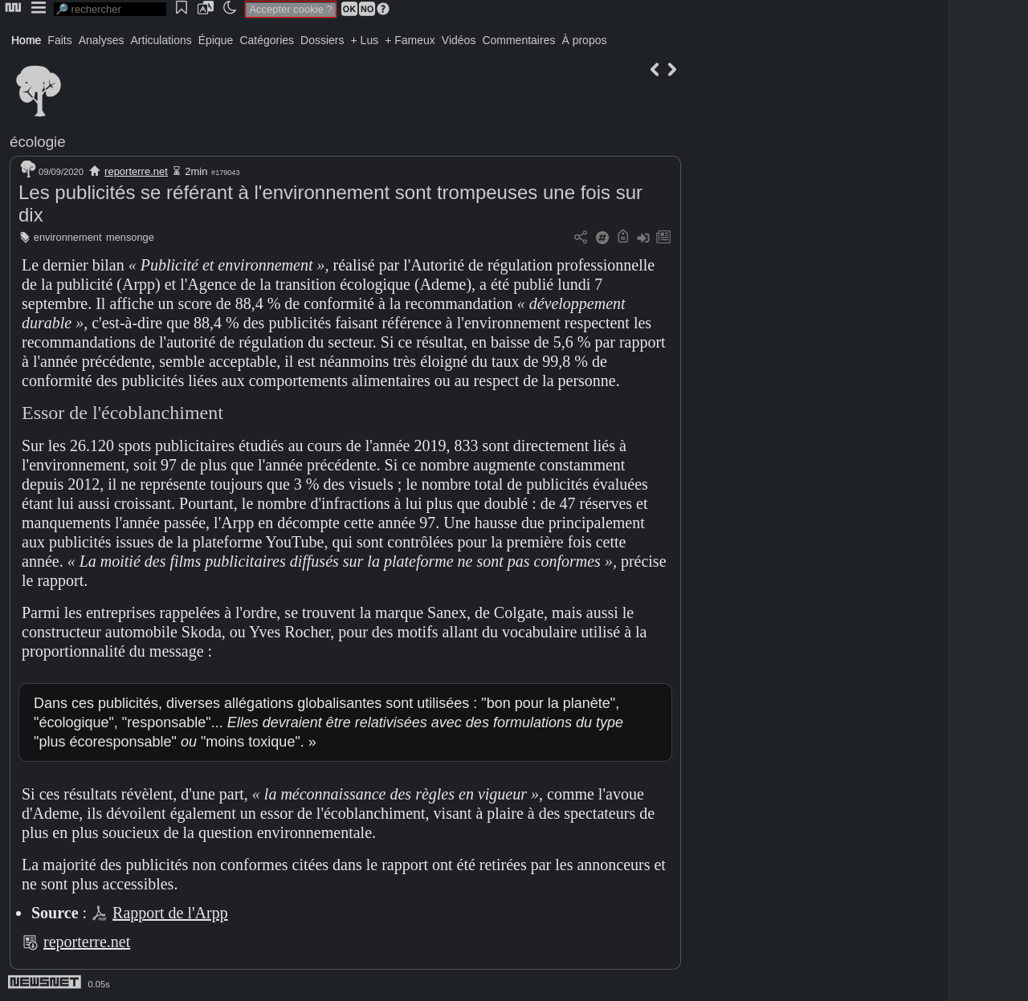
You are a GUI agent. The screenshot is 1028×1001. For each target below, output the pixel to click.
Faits (59, 40)
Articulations (161, 40)
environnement (68, 237)
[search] (110, 9)
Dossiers (322, 40)
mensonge (130, 237)
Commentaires (518, 40)
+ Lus (365, 40)
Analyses (101, 40)
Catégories (266, 40)
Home (26, 40)
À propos (583, 40)
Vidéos (459, 40)
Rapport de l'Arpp (170, 913)
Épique (216, 40)
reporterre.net (136, 171)
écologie (38, 141)
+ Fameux (410, 40)
